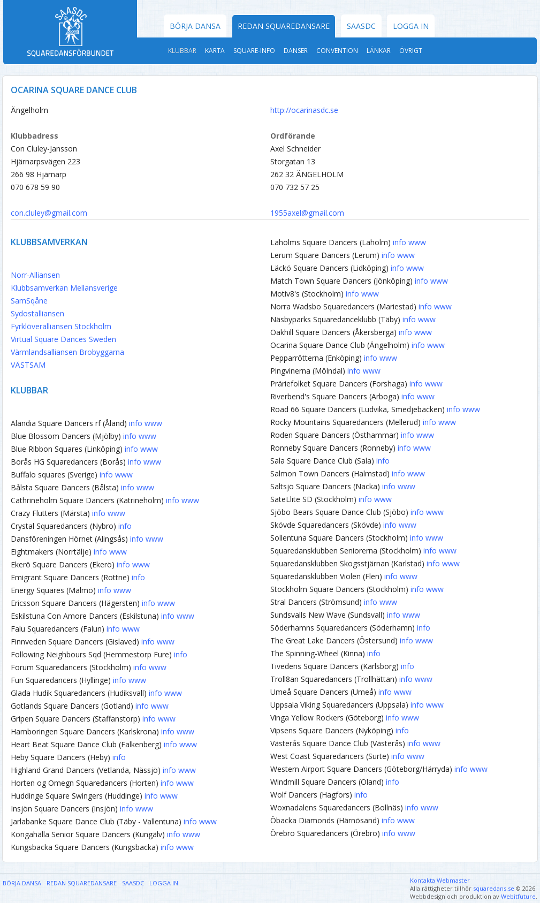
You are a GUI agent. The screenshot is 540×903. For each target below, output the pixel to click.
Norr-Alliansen (35, 275)
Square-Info (254, 50)
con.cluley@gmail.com (49, 213)
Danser (296, 50)
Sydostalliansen (37, 313)
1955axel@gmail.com (307, 213)
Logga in (411, 26)
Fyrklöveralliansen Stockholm (61, 326)
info (135, 423)
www (153, 423)
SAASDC (361, 26)
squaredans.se (493, 888)
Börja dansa (195, 26)
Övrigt (410, 50)
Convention (337, 50)
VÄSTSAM (28, 365)
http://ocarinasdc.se (304, 110)
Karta (215, 50)
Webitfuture (518, 896)
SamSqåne (29, 300)
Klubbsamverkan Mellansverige (64, 288)
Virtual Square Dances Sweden (63, 339)
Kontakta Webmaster (440, 880)
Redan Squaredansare (284, 26)
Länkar (379, 50)
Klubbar (182, 50)
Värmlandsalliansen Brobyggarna (67, 352)
